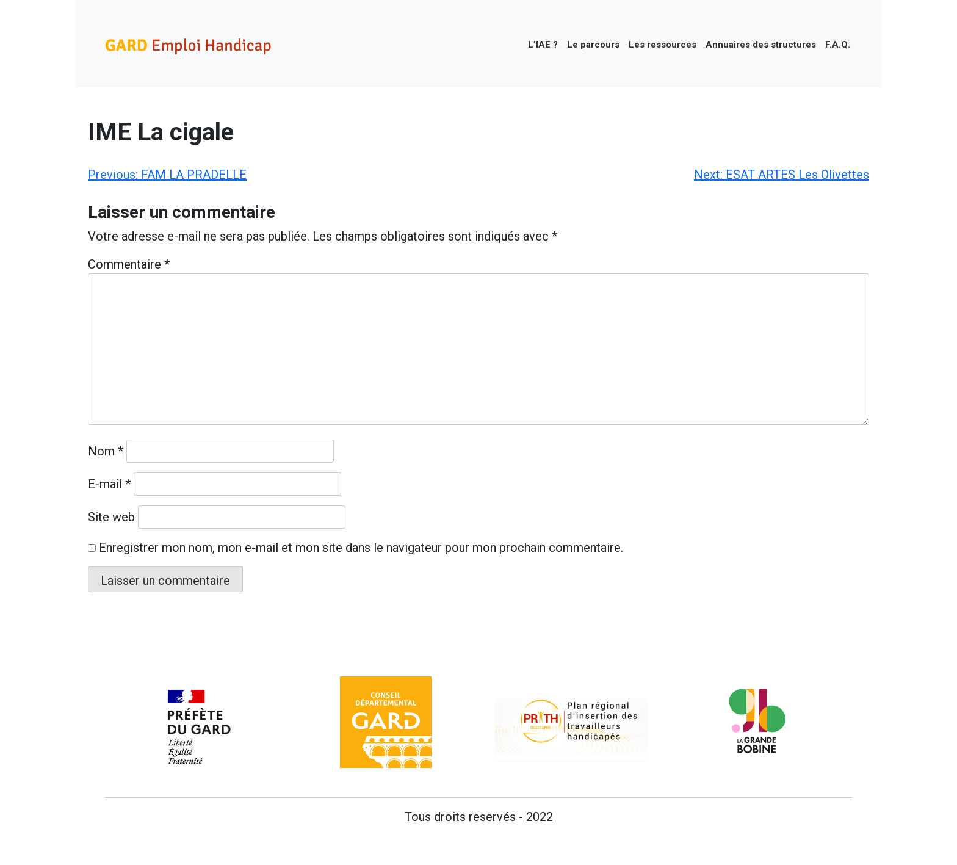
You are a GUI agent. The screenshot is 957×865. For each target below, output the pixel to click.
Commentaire (129, 264)
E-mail (109, 484)
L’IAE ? (543, 44)
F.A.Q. (837, 44)
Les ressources (662, 44)
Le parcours (593, 44)
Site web (111, 517)
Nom (105, 451)
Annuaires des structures (761, 44)
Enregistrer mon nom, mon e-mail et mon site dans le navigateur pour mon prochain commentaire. (361, 547)
